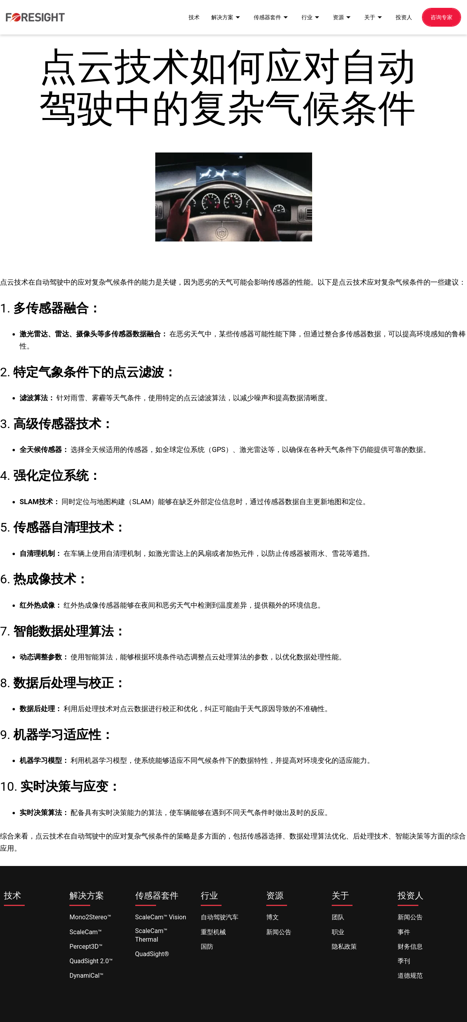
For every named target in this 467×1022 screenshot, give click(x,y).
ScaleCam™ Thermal (151, 935)
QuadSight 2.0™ (91, 961)
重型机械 (213, 932)
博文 (272, 917)
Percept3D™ (85, 946)
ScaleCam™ (85, 932)
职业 (338, 932)
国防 (207, 946)
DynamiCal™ (86, 975)
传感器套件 (266, 16)
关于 (371, 16)
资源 (339, 16)
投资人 (402, 16)
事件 (404, 932)
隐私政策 (344, 946)
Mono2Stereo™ (90, 917)
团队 (338, 917)
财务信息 (410, 946)
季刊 (404, 961)
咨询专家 (440, 16)
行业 (306, 16)
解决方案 (219, 16)
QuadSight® (152, 954)
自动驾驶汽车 (219, 917)
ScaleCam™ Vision (160, 917)
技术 (185, 16)
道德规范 (410, 975)
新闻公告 (278, 932)
